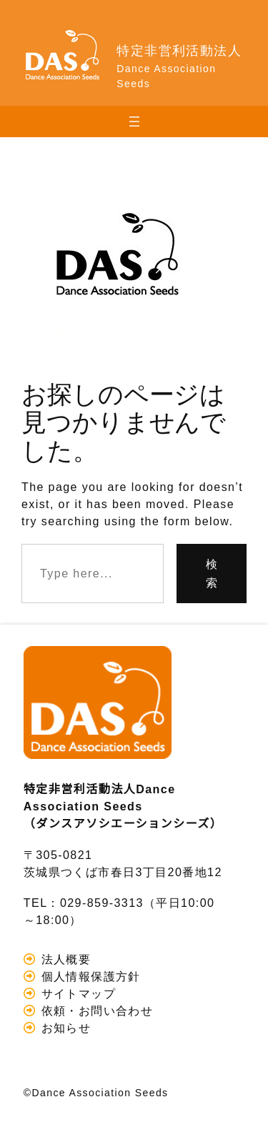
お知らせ (64, 1027)
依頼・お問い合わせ (95, 1010)
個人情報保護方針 (89, 976)
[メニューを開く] (134, 121)
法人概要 (64, 959)
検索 (212, 573)
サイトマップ (76, 993)
